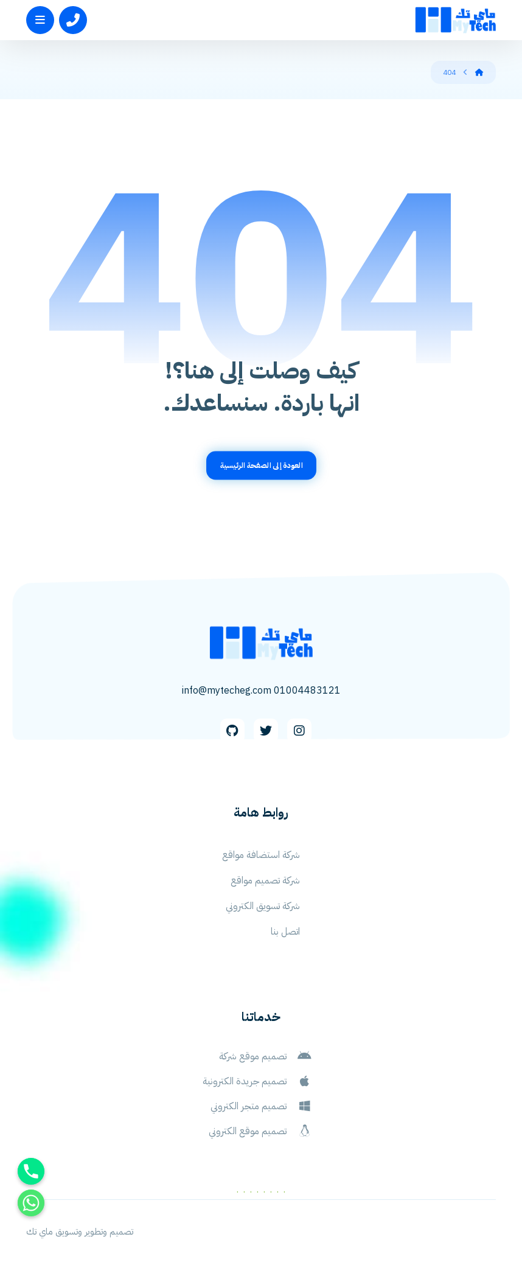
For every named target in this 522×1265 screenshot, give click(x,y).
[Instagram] (299, 731)
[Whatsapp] (31, 1203)
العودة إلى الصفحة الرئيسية (261, 465)
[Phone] (31, 1171)
